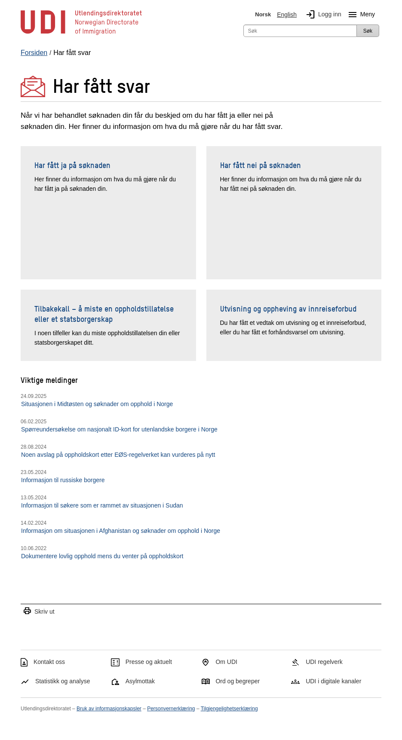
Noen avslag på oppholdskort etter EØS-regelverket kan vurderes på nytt (118, 454)
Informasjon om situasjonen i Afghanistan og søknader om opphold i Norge (120, 530)
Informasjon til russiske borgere (63, 480)
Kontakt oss (49, 661)
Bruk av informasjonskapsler (109, 709)
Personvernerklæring (171, 709)
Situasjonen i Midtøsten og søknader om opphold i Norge (97, 404)
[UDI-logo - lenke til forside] (81, 34)
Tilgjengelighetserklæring (229, 709)
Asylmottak (140, 681)
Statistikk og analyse (62, 681)
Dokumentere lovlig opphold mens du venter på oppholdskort (102, 556)
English (287, 14)
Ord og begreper (237, 681)
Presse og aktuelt (149, 661)
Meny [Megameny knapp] (360, 15)
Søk (367, 31)
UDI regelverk (324, 661)
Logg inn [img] (322, 15)
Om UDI (226, 661)
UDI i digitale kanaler (333, 681)
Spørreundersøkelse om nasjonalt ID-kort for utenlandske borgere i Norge (119, 429)
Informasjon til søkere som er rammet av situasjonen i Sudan (102, 505)
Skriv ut (39, 611)
